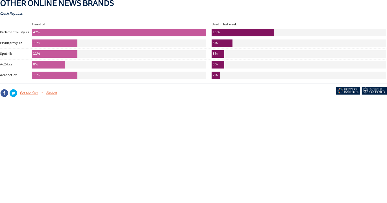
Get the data (29, 93)
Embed (51, 93)
